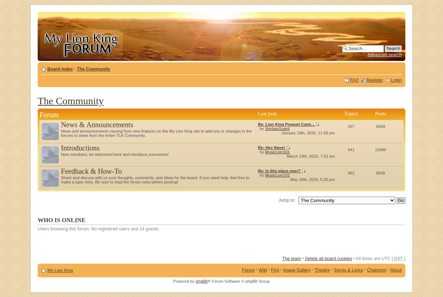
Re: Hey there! (274, 147)
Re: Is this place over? (282, 171)
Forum (248, 270)
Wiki (263, 270)
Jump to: (287, 200)
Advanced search (385, 54)
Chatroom (376, 270)
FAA (275, 270)
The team (291, 258)
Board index (60, 69)
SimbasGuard (277, 128)
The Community (93, 69)
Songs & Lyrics (348, 270)
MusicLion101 (277, 152)
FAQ (354, 80)
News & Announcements (97, 125)
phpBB (201, 281)
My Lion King (60, 270)
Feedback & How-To (91, 171)
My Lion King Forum (81, 43)
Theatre (322, 270)
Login (396, 80)
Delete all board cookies (328, 258)
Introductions (80, 148)
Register (375, 80)
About (396, 270)
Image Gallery (297, 270)
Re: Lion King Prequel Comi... (288, 124)
